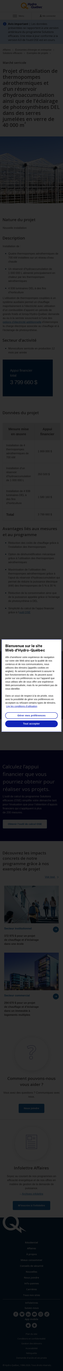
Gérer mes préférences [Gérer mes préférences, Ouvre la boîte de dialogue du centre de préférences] (31, 715)
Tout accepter (31, 723)
